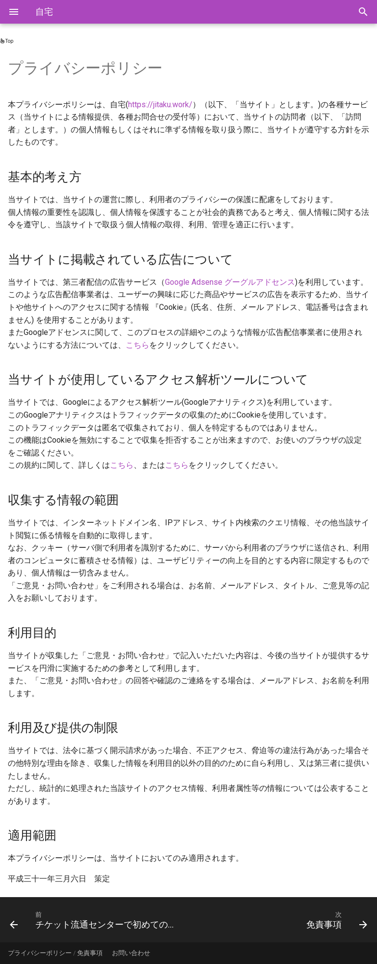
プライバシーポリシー (40, 953)
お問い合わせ (131, 953)
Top (6, 41)
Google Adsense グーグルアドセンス (230, 282)
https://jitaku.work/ (160, 104)
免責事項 (90, 953)
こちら (137, 345)
